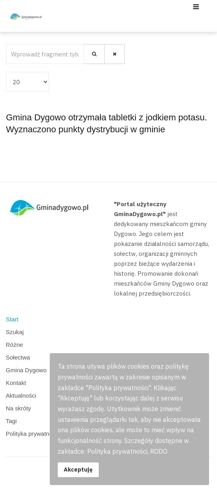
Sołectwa (18, 357)
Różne (14, 344)
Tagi (11, 421)
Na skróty (18, 408)
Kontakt (16, 382)
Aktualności (21, 395)
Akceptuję (78, 469)
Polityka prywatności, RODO (43, 433)
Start (12, 319)
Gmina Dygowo (26, 370)
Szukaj (15, 332)
